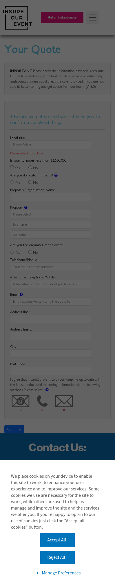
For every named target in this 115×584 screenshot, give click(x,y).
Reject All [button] (56, 557)
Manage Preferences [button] (61, 573)
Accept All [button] (56, 540)
